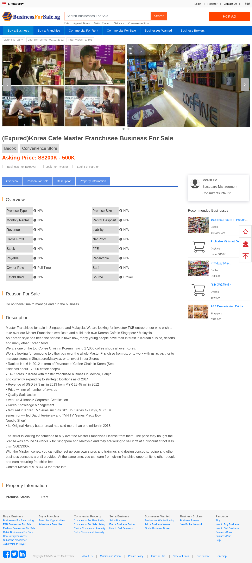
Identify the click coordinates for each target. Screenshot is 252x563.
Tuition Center (101, 23)
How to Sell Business (121, 528)
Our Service (203, 556)
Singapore (13, 3)
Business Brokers (193, 30)
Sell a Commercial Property (89, 532)
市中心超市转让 (221, 263)
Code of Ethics (181, 556)
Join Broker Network (191, 524)
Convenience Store (138, 23)
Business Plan (223, 536)
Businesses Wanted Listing (160, 520)
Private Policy (135, 556)
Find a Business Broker (122, 524)
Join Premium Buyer (14, 544)
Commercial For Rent (83, 30)
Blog (218, 520)
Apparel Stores (81, 23)
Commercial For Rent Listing (89, 520)
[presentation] (7, 84)
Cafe (66, 23)
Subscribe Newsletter (14, 540)
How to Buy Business (14, 536)
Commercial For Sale (121, 30)
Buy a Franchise (49, 30)
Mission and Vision (110, 556)
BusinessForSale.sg (31, 18)
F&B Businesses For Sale (17, 524)
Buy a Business (18, 30)
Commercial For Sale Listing (89, 524)
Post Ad (229, 16)
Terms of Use (158, 556)
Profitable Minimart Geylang (228, 241)
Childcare (119, 23)
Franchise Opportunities (51, 520)
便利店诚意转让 (221, 284)
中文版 (246, 3)
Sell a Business (117, 520)
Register (212, 3)
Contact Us (230, 3)
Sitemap (222, 556)
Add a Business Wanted (158, 524)
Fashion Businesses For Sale (19, 528)
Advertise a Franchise (50, 524)
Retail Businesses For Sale (18, 532)
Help (218, 540)
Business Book (224, 532)
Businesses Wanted (158, 30)
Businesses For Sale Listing (18, 520)
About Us (87, 556)
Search (159, 16)
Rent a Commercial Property (89, 528)
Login (198, 3)
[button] (123, 129)
